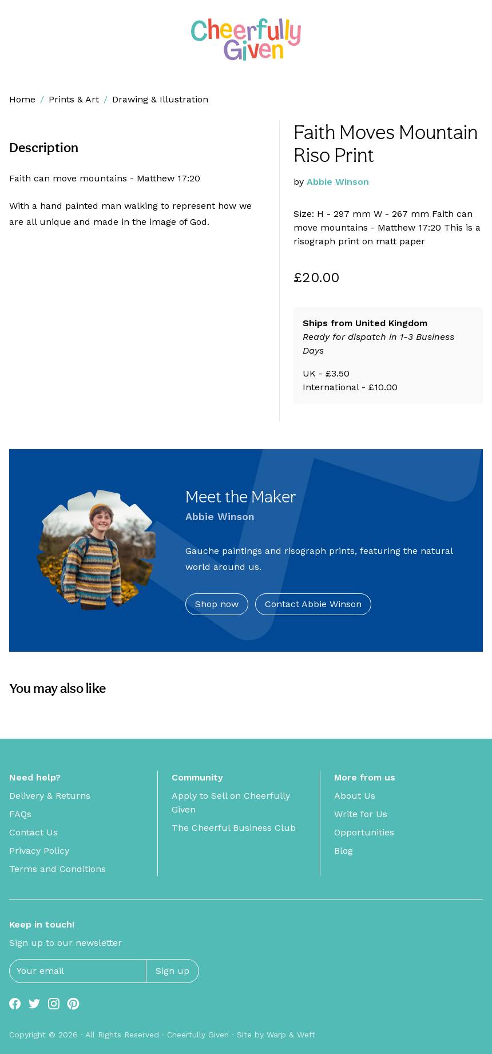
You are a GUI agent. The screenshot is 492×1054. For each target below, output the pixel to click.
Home (22, 99)
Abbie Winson (338, 181)
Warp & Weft (291, 1034)
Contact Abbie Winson (313, 604)
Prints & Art (74, 99)
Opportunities (364, 832)
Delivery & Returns (49, 795)
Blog (343, 850)
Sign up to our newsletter (65, 942)
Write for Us (360, 814)
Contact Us (33, 832)
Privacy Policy (39, 850)
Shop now (217, 604)
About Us (354, 795)
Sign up (172, 970)
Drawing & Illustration (160, 99)
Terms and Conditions (57, 868)
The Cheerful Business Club (234, 827)
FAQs (20, 814)
